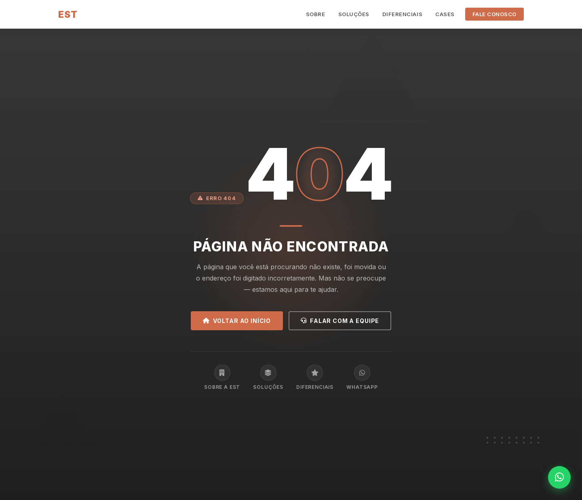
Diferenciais (402, 14)
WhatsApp (362, 377)
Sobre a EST (222, 377)
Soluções (353, 14)
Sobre (315, 14)
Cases (445, 14)
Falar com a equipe (340, 320)
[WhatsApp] (559, 477)
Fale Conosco (494, 14)
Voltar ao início (237, 320)
